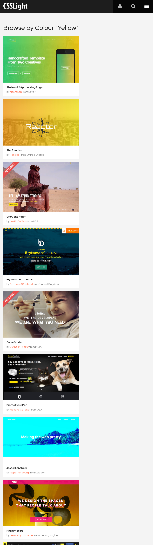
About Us (9, 529)
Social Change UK (17, 446)
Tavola (11, 385)
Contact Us (24, 529)
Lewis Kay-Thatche (21, 330)
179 (54, 465)
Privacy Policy (58, 529)
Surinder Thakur (94, 210)
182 (91, 465)
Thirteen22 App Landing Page (24, 85)
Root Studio (17, 451)
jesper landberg (94, 270)
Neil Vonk (90, 391)
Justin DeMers (18, 153)
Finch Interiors (15, 325)
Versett (14, 390)
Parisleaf (90, 89)
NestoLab (16, 89)
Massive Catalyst (20, 270)
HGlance (86, 325)
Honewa (90, 330)
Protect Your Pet (17, 265)
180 (66, 465)
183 (103, 465)
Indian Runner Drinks (93, 386)
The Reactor (89, 85)
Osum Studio (89, 205)
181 (78, 465)
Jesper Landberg (91, 265)
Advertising (40, 529)
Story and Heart (16, 148)
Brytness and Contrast (94, 145)
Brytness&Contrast (96, 149)
